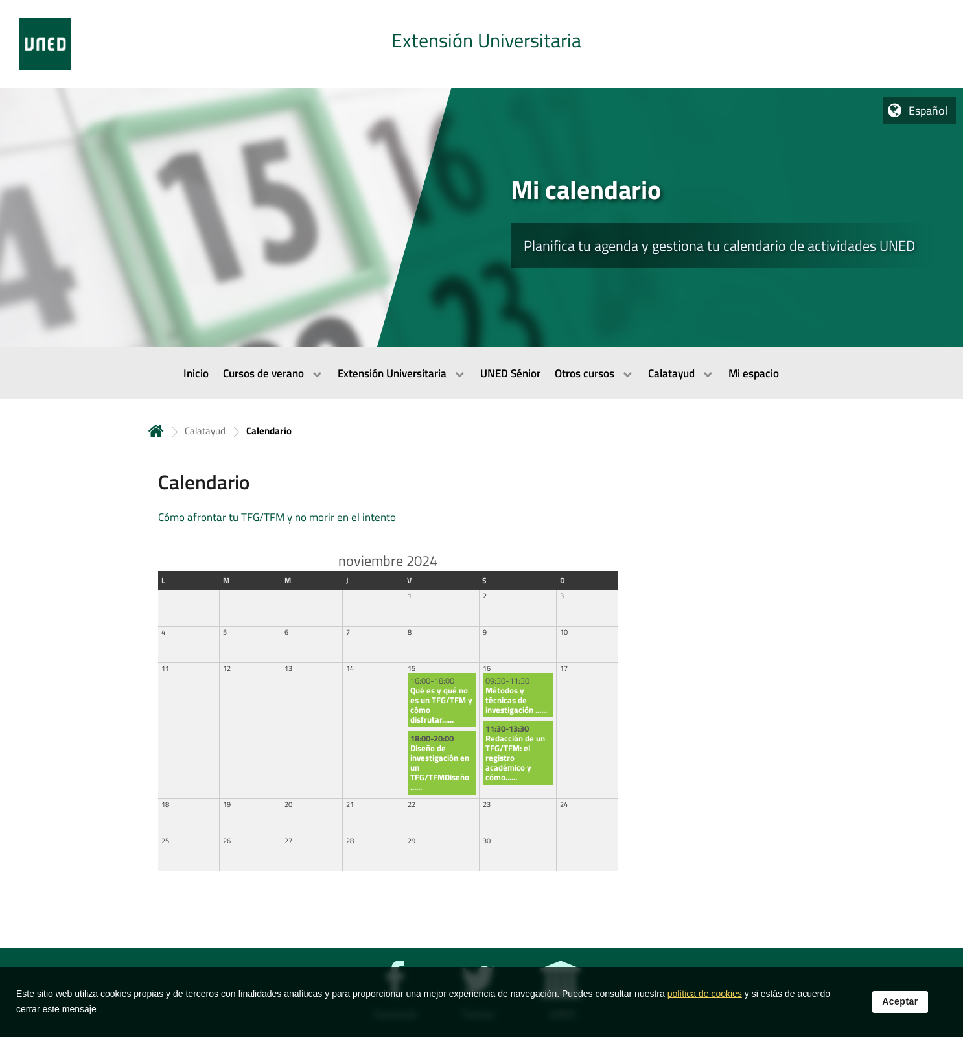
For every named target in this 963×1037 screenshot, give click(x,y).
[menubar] (481, 373)
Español (928, 110)
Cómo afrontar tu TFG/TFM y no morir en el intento (277, 517)
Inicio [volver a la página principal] (156, 431)
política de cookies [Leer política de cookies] (704, 994)
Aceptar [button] (900, 1002)
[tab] (481, 44)
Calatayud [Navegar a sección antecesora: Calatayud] (205, 430)
